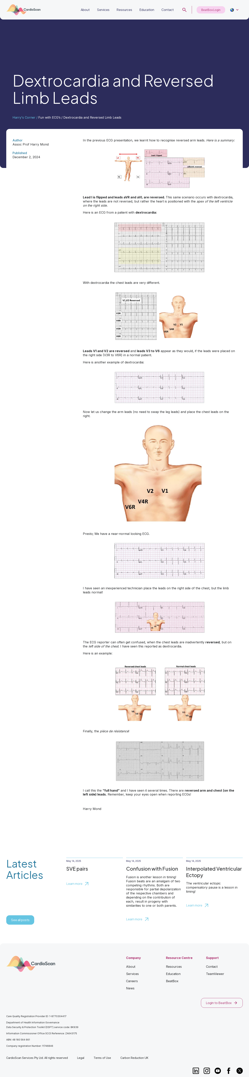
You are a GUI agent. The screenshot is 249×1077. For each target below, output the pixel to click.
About (85, 10)
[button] (234, 10)
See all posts (20, 920)
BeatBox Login (210, 10)
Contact (167, 10)
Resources (124, 10)
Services (103, 10)
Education (146, 10)
